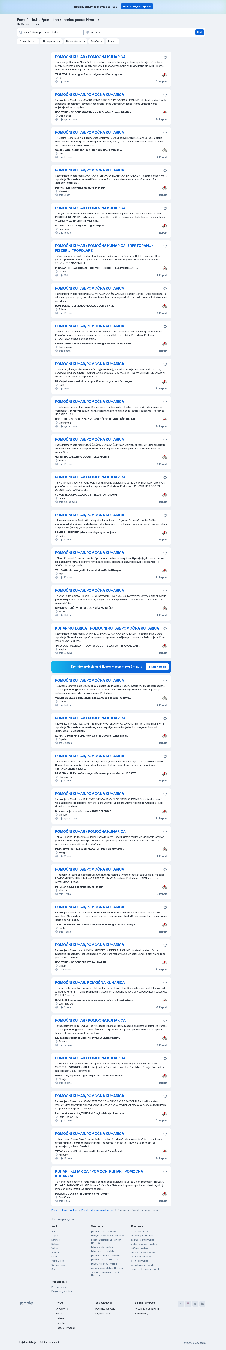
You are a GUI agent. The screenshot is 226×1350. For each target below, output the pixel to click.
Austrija (55, 1252)
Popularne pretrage (63, 1219)
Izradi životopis (157, 666)
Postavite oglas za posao (136, 6)
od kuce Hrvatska (139, 1260)
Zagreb (54, 1235)
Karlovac (55, 1239)
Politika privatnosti (49, 1342)
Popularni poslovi (59, 1287)
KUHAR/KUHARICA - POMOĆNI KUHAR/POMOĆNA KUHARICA (107, 628)
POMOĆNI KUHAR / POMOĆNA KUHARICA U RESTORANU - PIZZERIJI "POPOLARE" (104, 248)
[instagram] (188, 1304)
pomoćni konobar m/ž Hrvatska (106, 1255)
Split (53, 1231)
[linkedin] (202, 1304)
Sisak (54, 1269)
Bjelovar (55, 1244)
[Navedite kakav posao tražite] (50, 32)
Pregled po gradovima (61, 1291)
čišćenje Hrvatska (139, 1248)
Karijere (60, 1318)
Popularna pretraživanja (147, 1308)
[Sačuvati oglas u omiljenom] (165, 57)
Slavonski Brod (58, 1265)
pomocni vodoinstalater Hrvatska (107, 1268)
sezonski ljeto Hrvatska (142, 1235)
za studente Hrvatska (141, 1256)
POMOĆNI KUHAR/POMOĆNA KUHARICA (89, 94)
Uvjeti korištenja (27, 1342)
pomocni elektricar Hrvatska (104, 1259)
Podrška (60, 1323)
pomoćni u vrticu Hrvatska (103, 1231)
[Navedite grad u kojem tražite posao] (117, 32)
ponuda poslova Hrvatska (143, 1252)
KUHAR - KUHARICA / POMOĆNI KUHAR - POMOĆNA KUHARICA (99, 1173)
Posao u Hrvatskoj (65, 1327)
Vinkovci (55, 1248)
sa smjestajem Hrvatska (142, 1239)
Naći (199, 32)
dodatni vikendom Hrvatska (144, 1244)
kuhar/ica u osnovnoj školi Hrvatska (108, 1235)
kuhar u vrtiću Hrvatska (102, 1247)
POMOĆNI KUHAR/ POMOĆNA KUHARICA (90, 982)
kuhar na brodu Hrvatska (103, 1251)
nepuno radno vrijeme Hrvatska (146, 1269)
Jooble (203, 1342)
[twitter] (195, 1304)
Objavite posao (103, 1313)
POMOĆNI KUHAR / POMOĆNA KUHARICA (90, 57)
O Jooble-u (62, 1308)
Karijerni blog (141, 1313)
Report (161, 81)
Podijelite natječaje (105, 1308)
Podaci (59, 1313)
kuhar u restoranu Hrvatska (104, 1263)
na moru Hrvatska (139, 1231)
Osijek (54, 1256)
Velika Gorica (57, 1260)
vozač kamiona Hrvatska (143, 1265)
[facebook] (181, 1304)
